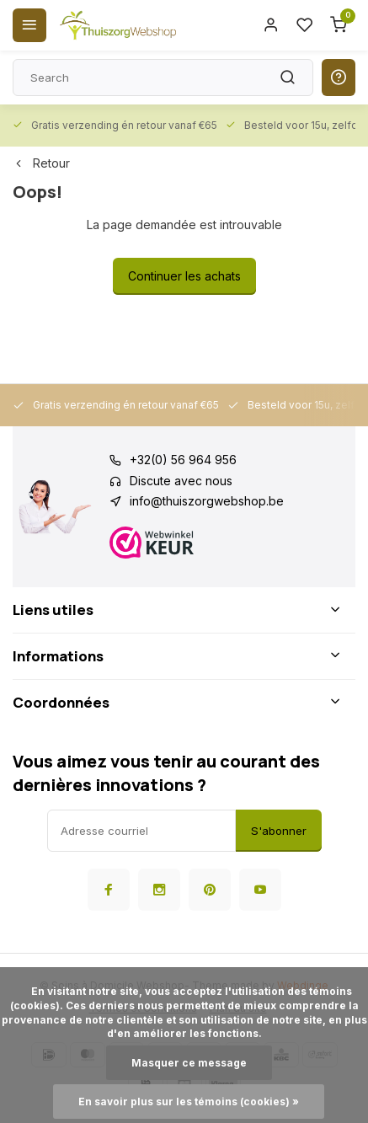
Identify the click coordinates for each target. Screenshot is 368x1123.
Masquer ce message (189, 1062)
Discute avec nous (181, 480)
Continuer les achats (184, 276)
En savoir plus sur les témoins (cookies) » (188, 1101)
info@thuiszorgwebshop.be (207, 501)
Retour (41, 163)
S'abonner (279, 830)
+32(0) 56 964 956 (183, 459)
